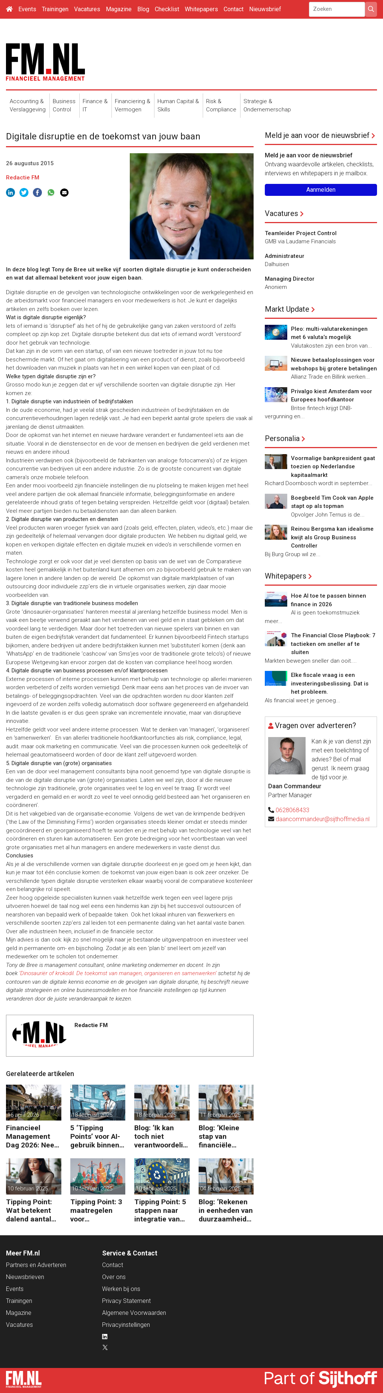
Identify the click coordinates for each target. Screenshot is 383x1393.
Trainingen (55, 9)
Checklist (167, 9)
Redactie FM (22, 177)
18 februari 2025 (92, 1115)
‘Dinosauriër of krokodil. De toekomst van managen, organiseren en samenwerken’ (118, 973)
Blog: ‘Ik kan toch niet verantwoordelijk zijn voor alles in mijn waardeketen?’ (161, 1136)
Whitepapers (201, 9)
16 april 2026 (23, 1115)
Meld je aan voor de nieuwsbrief (317, 135)
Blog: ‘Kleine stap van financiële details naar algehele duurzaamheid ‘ (224, 1136)
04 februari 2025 (220, 1188)
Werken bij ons (121, 1288)
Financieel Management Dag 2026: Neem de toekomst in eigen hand (33, 1136)
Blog (143, 9)
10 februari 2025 (27, 1188)
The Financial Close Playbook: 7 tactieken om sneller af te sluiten (333, 644)
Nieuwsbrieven (25, 1276)
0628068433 (292, 810)
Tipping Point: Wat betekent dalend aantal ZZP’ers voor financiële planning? (29, 1210)
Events (27, 9)
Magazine (119, 9)
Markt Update (287, 309)
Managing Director (290, 278)
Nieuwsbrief (265, 9)
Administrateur (284, 256)
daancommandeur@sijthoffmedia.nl (323, 819)
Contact (233, 9)
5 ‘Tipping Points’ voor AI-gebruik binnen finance (95, 1136)
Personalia (282, 438)
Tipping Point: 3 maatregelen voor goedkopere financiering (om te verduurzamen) (97, 1210)
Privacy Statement (126, 1300)
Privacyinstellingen (126, 1324)
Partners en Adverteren (36, 1265)
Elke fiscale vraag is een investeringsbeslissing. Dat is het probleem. (329, 683)
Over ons (114, 1276)
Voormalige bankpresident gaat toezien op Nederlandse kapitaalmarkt (333, 466)
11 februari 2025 (220, 1115)
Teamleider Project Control (301, 233)
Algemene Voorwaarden (134, 1312)
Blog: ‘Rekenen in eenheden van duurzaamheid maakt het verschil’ (226, 1210)
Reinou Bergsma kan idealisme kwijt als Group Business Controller (332, 537)
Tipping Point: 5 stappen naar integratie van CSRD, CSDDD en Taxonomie (160, 1210)
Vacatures (87, 9)
